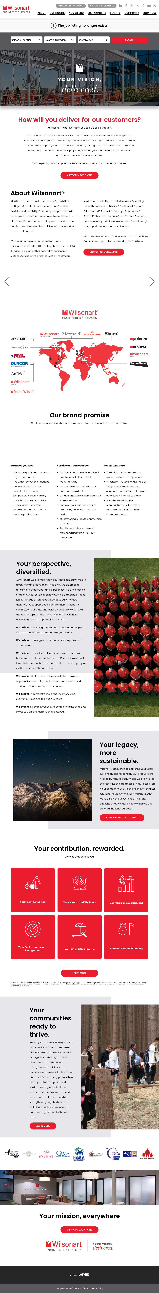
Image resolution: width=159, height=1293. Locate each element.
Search (130, 40)
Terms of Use (81, 1288)
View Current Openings (70, 5)
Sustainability (97, 13)
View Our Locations (79, 1229)
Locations (150, 13)
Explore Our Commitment (122, 817)
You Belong (76, 13)
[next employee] (152, 281)
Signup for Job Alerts (102, 5)
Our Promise (57, 13)
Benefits (115, 13)
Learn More (79, 973)
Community (131, 13)
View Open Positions (79, 175)
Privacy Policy (96, 1288)
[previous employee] (7, 281)
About (42, 13)
